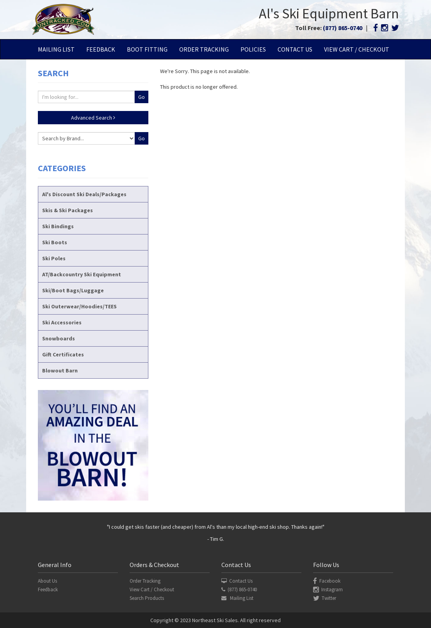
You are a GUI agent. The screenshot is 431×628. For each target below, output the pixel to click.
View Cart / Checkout (356, 49)
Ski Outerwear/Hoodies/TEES (79, 306)
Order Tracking (204, 49)
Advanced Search (93, 117)
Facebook (326, 581)
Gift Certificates (63, 354)
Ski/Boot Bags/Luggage (73, 290)
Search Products (147, 598)
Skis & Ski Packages (67, 210)
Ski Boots (54, 242)
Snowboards (58, 338)
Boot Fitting (147, 49)
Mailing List (56, 49)
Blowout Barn (60, 370)
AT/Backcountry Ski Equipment (81, 274)
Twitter (324, 598)
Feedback (100, 49)
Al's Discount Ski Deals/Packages (84, 194)
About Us (47, 581)
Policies (253, 49)
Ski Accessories (62, 322)
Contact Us (295, 49)
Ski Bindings (58, 226)
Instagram (328, 589)
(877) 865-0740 (342, 28)
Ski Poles (54, 258)
